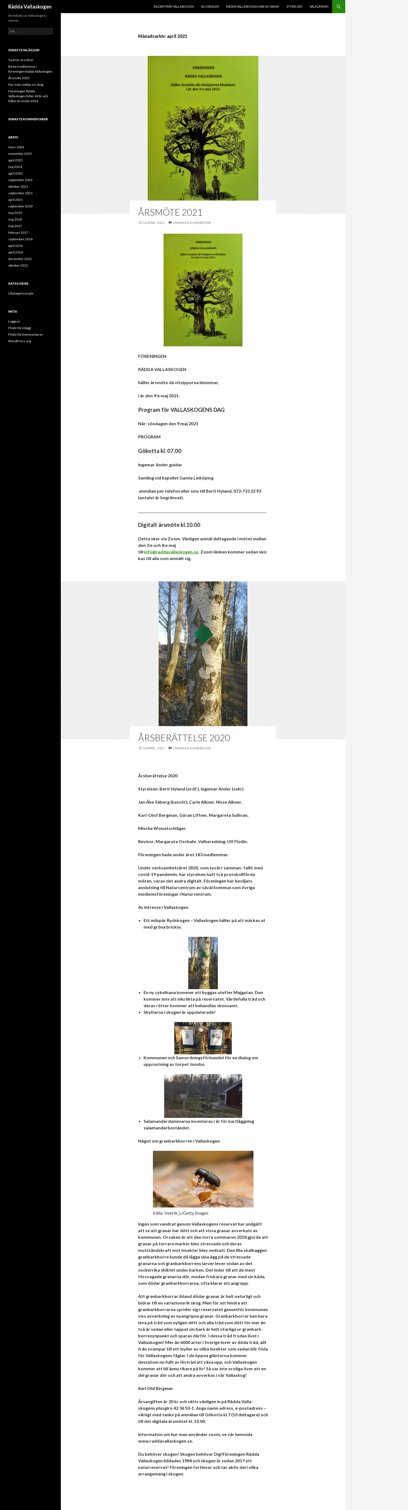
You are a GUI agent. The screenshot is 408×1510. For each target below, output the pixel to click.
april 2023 (15, 173)
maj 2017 (15, 226)
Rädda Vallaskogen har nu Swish (252, 6)
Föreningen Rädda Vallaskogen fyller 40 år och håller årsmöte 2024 (28, 96)
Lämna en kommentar (192, 223)
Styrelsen (294, 6)
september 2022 (20, 180)
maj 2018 (15, 219)
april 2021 (15, 200)
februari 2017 (18, 232)
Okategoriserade (20, 293)
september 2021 (20, 193)
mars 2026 (16, 147)
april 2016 (15, 246)
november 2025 (20, 154)
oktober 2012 (18, 265)
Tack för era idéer (21, 60)
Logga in (14, 321)
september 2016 (20, 239)
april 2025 (15, 160)
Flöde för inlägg (19, 328)
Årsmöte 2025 (19, 78)
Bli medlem (210, 6)
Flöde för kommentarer (25, 334)
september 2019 (20, 206)
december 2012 (20, 259)
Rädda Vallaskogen (30, 7)
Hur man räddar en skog (25, 84)
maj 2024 (15, 167)
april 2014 (15, 252)
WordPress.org (19, 341)
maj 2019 (15, 213)
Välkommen (319, 6)
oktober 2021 (18, 186)
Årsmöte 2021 (170, 212)
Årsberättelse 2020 (184, 737)
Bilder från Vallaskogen (174, 6)
